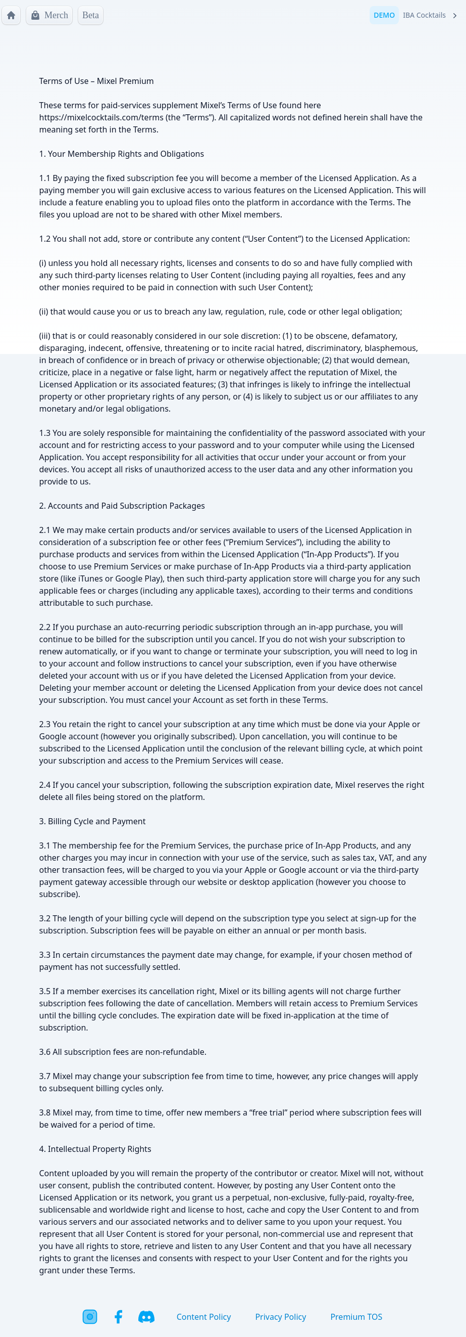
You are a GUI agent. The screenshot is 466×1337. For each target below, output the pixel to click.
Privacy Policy (280, 1316)
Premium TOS (356, 1316)
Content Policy (204, 1316)
